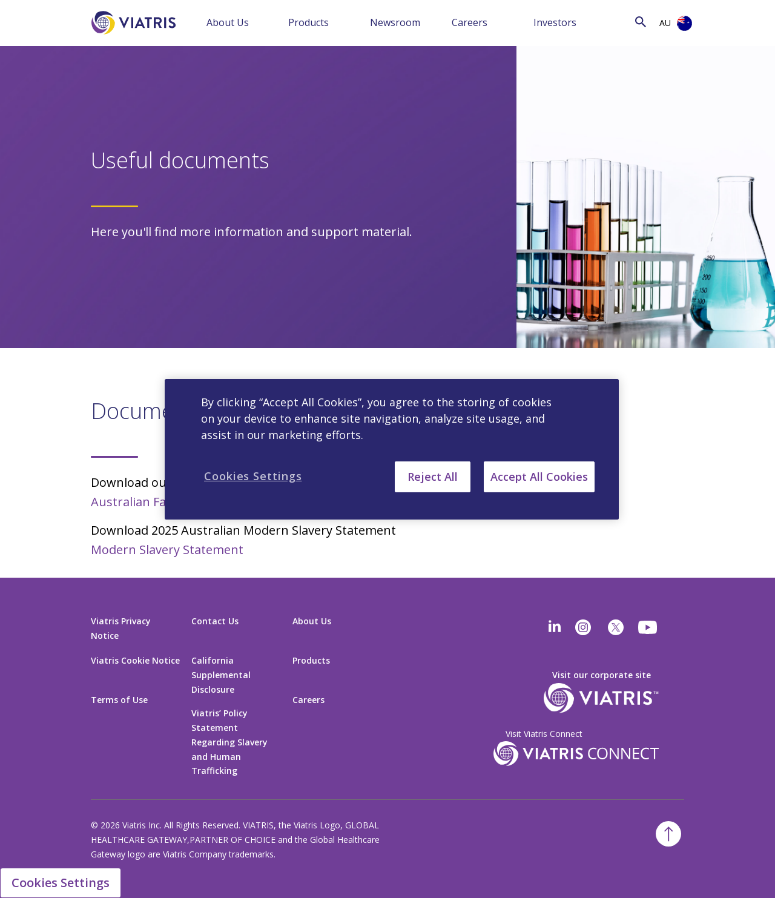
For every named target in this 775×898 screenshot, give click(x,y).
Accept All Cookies (539, 476)
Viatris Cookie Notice (135, 660)
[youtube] (648, 627)
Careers (469, 22)
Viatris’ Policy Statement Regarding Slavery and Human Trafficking (229, 742)
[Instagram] (583, 627)
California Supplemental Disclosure (221, 675)
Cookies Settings (61, 882)
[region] (392, 448)
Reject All (432, 476)
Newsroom (395, 22)
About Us (227, 22)
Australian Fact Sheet (151, 502)
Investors (554, 22)
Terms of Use (119, 699)
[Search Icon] (640, 21)
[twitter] (615, 627)
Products (308, 22)
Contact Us (215, 621)
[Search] (632, 21)
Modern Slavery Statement (167, 549)
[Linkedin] (555, 627)
